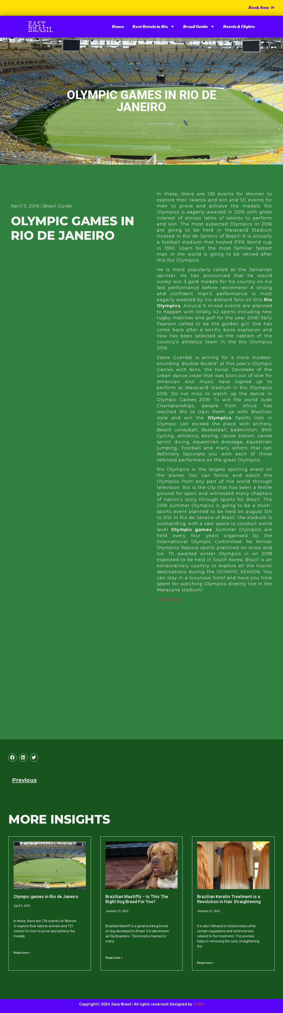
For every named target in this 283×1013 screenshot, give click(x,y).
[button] (12, 757)
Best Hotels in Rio (153, 26)
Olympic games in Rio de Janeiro (46, 896)
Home (118, 26)
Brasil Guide (199, 26)
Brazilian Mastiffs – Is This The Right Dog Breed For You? (136, 899)
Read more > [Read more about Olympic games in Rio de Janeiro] (22, 952)
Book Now (169, 599)
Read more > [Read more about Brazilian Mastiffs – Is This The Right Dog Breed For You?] (114, 958)
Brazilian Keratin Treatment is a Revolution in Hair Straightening (229, 899)
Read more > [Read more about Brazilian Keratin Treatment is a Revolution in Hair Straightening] (205, 963)
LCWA (198, 1004)
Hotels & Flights (239, 26)
